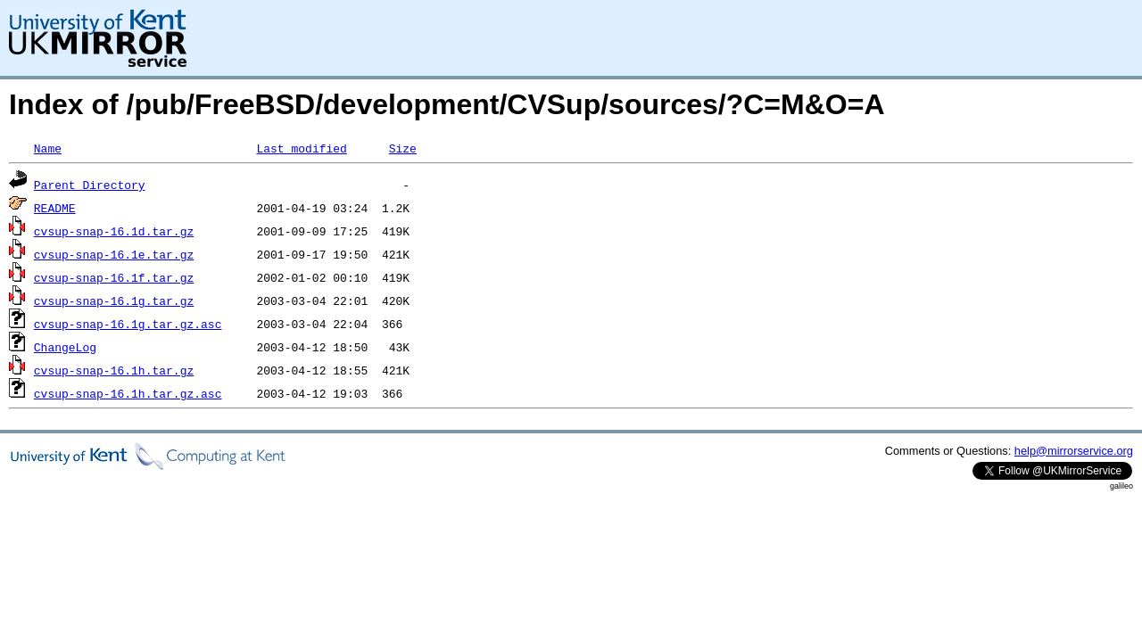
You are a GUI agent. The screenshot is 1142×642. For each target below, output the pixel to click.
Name (48, 148)
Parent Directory (89, 185)
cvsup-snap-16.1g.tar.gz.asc (128, 324)
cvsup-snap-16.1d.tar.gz (114, 231)
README (55, 208)
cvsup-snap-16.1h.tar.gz (114, 370)
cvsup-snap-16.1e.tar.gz (114, 254)
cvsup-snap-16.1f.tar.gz (114, 277)
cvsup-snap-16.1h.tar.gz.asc (128, 393)
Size (403, 148)
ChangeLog (65, 347)
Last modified (301, 148)
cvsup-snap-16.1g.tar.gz (114, 300)
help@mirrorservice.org (1073, 450)
